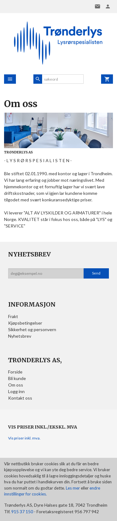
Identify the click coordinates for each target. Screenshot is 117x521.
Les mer (73, 488)
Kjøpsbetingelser (25, 323)
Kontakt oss (20, 398)
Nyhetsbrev (19, 336)
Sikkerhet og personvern (32, 329)
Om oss (15, 384)
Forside (15, 371)
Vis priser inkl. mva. (24, 438)
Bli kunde (17, 378)
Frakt (13, 316)
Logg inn (16, 391)
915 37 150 (22, 511)
